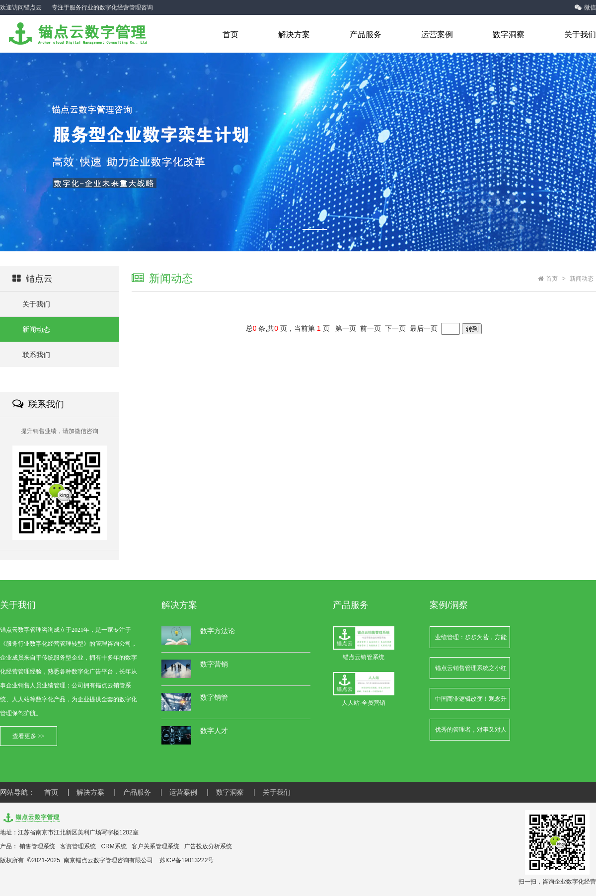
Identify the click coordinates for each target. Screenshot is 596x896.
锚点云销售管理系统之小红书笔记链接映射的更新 (471, 672)
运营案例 (437, 34)
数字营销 (214, 664)
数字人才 (214, 731)
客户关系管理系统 (155, 846)
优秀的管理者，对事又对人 (471, 729)
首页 (230, 34)
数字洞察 (508, 34)
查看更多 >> (28, 736)
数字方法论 (217, 631)
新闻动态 (36, 329)
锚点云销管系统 (363, 643)
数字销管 (214, 697)
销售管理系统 (37, 846)
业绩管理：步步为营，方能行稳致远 (471, 641)
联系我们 (36, 355)
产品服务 (365, 34)
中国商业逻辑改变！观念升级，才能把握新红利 (471, 702)
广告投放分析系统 (208, 846)
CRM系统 (113, 846)
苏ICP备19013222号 (186, 860)
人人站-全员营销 (363, 689)
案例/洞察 (449, 605)
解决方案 (294, 34)
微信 (585, 7)
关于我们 (580, 34)
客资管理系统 (78, 846)
